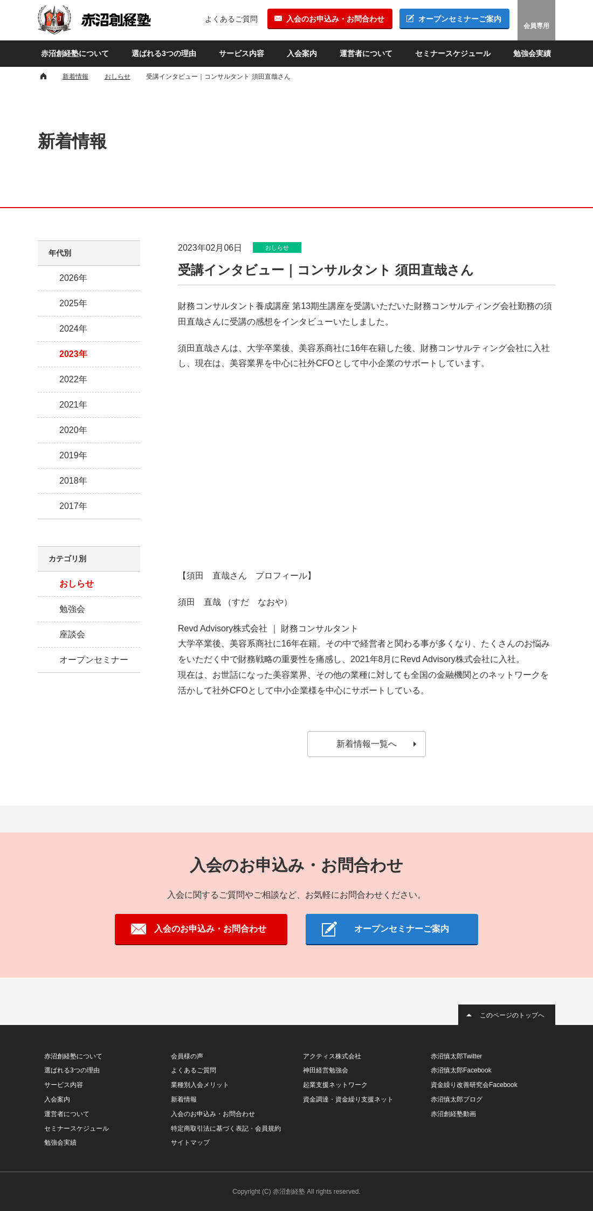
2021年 (73, 404)
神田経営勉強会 (325, 1070)
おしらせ (76, 583)
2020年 (73, 430)
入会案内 (302, 53)
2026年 (73, 278)
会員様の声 (187, 1056)
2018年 (73, 480)
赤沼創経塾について (75, 53)
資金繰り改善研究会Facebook (474, 1085)
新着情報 (184, 1099)
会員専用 (536, 26)
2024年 (73, 328)
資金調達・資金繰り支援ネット (348, 1099)
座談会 (72, 634)
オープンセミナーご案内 (459, 19)
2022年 (73, 379)
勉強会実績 (532, 53)
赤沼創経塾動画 (453, 1114)
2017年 (73, 506)
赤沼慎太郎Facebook (461, 1070)
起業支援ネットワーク (335, 1085)
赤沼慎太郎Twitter (456, 1056)
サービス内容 (241, 53)
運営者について (366, 53)
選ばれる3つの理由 (164, 53)
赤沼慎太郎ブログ (456, 1099)
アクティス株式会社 (332, 1056)
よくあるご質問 (231, 19)
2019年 (73, 455)
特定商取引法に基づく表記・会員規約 (226, 1128)
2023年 (73, 354)
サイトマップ (190, 1142)
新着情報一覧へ (366, 743)
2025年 (73, 303)
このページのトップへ (512, 1015)
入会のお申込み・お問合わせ (335, 19)
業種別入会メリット (200, 1085)
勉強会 (72, 609)
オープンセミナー (93, 659)
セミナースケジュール (453, 53)
